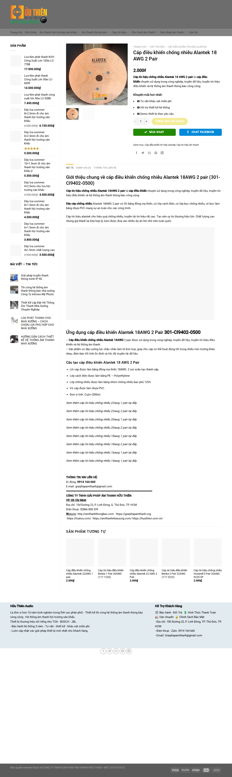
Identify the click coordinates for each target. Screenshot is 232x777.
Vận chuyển (166, 617)
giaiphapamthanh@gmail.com (93, 486)
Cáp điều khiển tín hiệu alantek (187, 46)
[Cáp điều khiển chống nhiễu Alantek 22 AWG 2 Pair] (144, 552)
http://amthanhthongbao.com (96, 513)
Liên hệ (193, 32)
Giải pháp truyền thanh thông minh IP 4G (34, 277)
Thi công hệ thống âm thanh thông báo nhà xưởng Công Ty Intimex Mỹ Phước (38, 291)
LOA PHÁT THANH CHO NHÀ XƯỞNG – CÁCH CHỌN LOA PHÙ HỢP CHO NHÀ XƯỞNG (37, 323)
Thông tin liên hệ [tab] (103, 167)
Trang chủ (16, 32)
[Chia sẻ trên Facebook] (137, 153)
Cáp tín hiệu (120, 32)
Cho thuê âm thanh (144, 32)
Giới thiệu (31, 32)
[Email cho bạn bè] (149, 153)
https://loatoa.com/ (79, 518)
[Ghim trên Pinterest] (156, 153)
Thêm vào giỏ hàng (169, 121)
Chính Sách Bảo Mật (191, 617)
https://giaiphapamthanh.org (133, 513)
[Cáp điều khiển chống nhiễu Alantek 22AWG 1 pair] (80, 552)
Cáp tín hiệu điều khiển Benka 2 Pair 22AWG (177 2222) (174, 573)
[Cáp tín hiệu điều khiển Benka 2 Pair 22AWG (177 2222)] (176, 552)
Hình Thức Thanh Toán (202, 612)
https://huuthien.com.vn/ (147, 518)
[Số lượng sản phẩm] (140, 121)
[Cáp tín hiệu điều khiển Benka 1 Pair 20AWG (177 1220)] (112, 552)
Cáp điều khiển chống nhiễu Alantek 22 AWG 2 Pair (143, 573)
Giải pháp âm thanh (173, 32)
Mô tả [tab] (69, 167)
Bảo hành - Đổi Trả (170, 612)
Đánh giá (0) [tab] (83, 167)
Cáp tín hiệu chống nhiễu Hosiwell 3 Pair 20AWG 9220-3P (208, 573)
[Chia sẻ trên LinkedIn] (162, 153)
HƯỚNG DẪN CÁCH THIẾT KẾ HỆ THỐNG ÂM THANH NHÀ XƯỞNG (37, 340)
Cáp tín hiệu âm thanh (188, 145)
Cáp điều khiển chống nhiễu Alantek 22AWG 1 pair (79, 573)
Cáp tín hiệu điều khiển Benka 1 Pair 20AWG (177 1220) (111, 573)
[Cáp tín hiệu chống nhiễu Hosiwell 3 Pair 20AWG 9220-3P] (208, 552)
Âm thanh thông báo (95, 32)
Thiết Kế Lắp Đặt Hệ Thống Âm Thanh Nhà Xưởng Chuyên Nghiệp (37, 306)
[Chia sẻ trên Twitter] (143, 153)
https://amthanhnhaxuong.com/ (112, 518)
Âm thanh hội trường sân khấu (59, 32)
